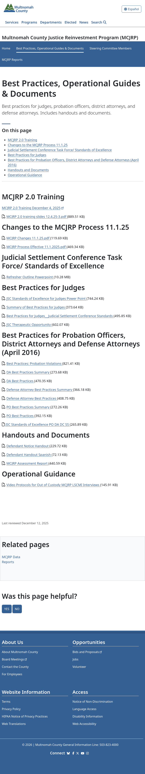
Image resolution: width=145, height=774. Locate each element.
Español (133, 9)
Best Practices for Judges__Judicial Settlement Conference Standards (60, 316)
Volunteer (79, 667)
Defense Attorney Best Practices (31, 398)
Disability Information (88, 716)
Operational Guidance (25, 175)
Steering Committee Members (110, 48)
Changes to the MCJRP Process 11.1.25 (38, 145)
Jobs (76, 659)
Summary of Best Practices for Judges (36, 307)
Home (6, 48)
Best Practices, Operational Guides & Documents (50, 48)
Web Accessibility (84, 724)
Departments (51, 22)
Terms (6, 702)
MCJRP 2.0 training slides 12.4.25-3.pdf (36, 216)
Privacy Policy (11, 709)
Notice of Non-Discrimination (93, 702)
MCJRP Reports (12, 60)
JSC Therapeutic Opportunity (29, 324)
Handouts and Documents (28, 170)
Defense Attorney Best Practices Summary (39, 389)
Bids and (88, 652)
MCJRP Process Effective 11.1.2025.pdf (36, 247)
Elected (70, 22)
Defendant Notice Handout (27, 446)
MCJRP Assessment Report (27, 463)
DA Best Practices (20, 381)
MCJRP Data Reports (11, 559)
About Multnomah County (20, 652)
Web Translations (14, 724)
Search (96, 22)
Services (12, 22)
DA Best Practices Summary (28, 372)
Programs (29, 22)
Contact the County (15, 667)
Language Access (84, 709)
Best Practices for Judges (27, 155)
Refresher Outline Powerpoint (30, 277)
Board (15, 659)
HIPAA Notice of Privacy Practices (25, 716)
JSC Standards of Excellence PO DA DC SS (38, 424)
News (83, 22)
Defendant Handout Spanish (29, 454)
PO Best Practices (20, 415)
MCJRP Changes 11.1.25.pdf (28, 238)
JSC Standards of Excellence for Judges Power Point (46, 298)
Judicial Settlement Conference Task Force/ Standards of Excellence (60, 150)
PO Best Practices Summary (28, 407)
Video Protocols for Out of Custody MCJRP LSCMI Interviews (53, 485)
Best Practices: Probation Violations (34, 363)
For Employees (12, 674)
